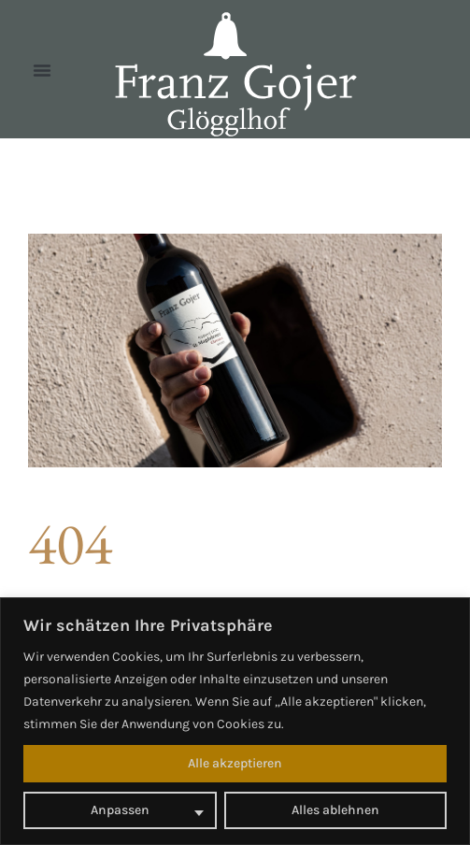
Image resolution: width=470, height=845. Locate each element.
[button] (42, 70)
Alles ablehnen (335, 810)
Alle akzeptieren (235, 763)
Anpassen (120, 810)
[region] (235, 721)
